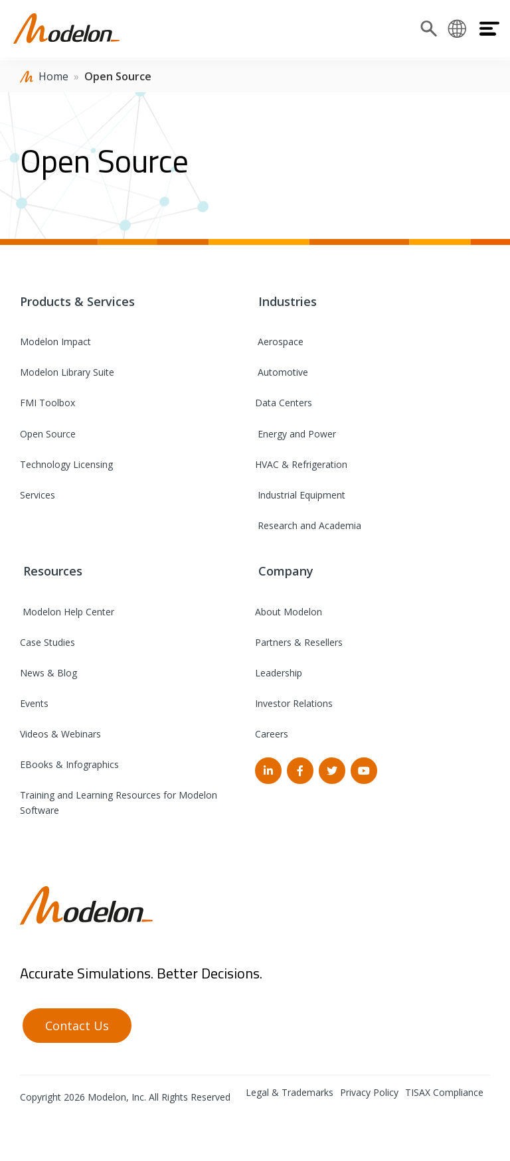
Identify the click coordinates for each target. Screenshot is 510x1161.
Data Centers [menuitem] (283, 402)
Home (53, 76)
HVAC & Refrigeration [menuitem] (301, 464)
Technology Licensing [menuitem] (66, 464)
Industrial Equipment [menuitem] (300, 495)
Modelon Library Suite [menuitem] (67, 372)
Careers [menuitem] (271, 734)
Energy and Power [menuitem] (295, 433)
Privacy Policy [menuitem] (369, 1092)
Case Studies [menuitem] (47, 642)
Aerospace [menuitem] (279, 341)
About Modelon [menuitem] (288, 611)
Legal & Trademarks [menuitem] (289, 1092)
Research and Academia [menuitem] (308, 525)
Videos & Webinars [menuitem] (60, 734)
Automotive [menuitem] (281, 372)
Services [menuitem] (37, 495)
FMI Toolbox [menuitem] (47, 402)
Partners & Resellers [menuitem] (299, 642)
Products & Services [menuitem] (77, 301)
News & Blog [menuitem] (48, 672)
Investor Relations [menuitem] (294, 703)
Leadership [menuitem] (278, 672)
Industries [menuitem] (286, 301)
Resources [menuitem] (51, 571)
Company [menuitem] (284, 571)
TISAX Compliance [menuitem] (444, 1092)
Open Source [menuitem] (48, 433)
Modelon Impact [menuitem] (55, 341)
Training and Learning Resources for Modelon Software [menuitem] (118, 802)
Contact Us (77, 1026)
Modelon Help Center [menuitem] (67, 611)
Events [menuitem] (34, 703)
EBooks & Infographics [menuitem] (69, 764)
